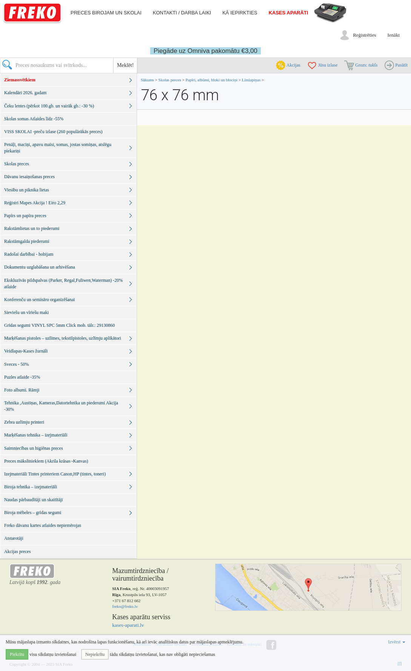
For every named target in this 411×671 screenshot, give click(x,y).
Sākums (147, 80)
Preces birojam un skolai (106, 13)
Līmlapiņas (251, 80)
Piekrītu (17, 654)
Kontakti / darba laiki (182, 13)
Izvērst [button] (396, 642)
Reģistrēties (364, 35)
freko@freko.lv (125, 606)
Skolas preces (170, 80)
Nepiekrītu (95, 654)
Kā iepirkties (239, 13)
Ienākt (394, 35)
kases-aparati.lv (128, 625)
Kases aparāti (288, 13)
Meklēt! (125, 65)
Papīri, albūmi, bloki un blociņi (211, 80)
